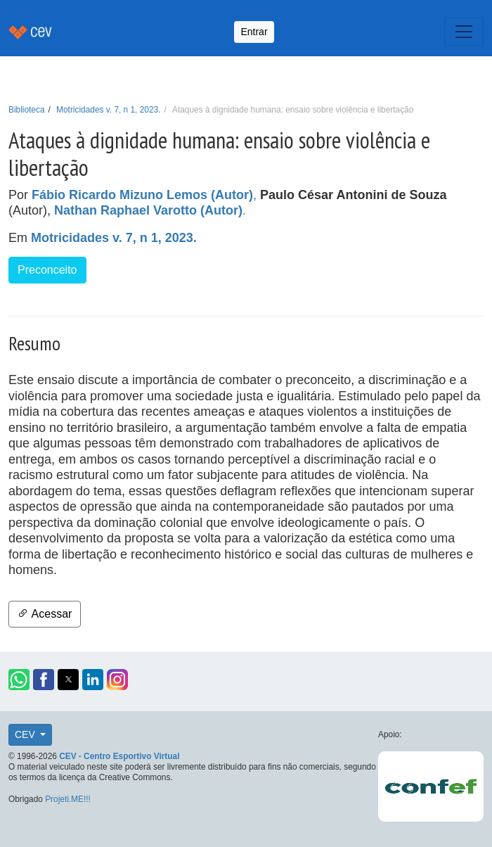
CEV (26, 734)
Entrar (253, 31)
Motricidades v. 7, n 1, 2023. (108, 110)
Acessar (45, 614)
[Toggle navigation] (464, 32)
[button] (19, 679)
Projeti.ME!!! (68, 799)
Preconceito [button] (47, 270)
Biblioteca (26, 110)
